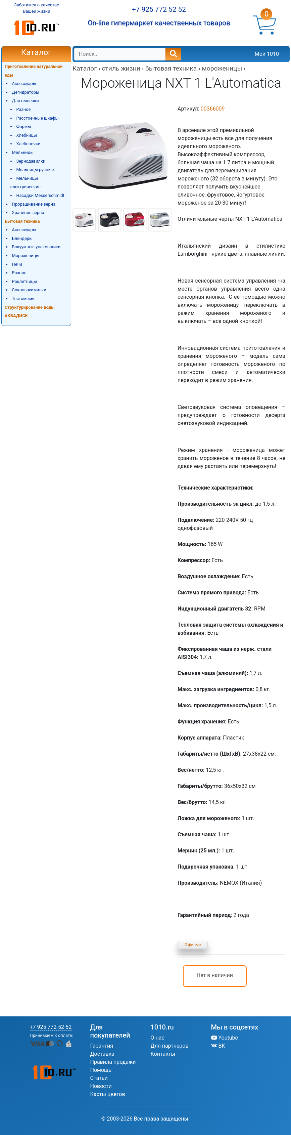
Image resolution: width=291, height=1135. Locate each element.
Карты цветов (107, 1094)
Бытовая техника (22, 221)
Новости (101, 1086)
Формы (23, 126)
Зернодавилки (30, 161)
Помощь (100, 1070)
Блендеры (22, 238)
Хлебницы (26, 135)
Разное (23, 109)
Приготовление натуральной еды (34, 71)
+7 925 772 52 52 (159, 9)
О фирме (193, 944)
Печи (17, 264)
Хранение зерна (28, 212)
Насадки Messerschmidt (40, 195)
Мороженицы (26, 255)
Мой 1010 (267, 54)
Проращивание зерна (34, 204)
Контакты (163, 1054)
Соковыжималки (29, 289)
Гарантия (101, 1046)
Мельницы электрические (25, 183)
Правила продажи (113, 1062)
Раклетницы (24, 281)
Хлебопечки (28, 143)
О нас (157, 1038)
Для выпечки (25, 100)
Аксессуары (24, 83)
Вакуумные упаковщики (36, 246)
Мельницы (23, 152)
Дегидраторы (25, 92)
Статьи (99, 1078)
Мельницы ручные (35, 169)
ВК (218, 1046)
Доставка (102, 1054)
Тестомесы (23, 298)
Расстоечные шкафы (37, 118)
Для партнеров (170, 1046)
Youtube (224, 1038)
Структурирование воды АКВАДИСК (30, 312)
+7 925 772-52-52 (51, 1027)
